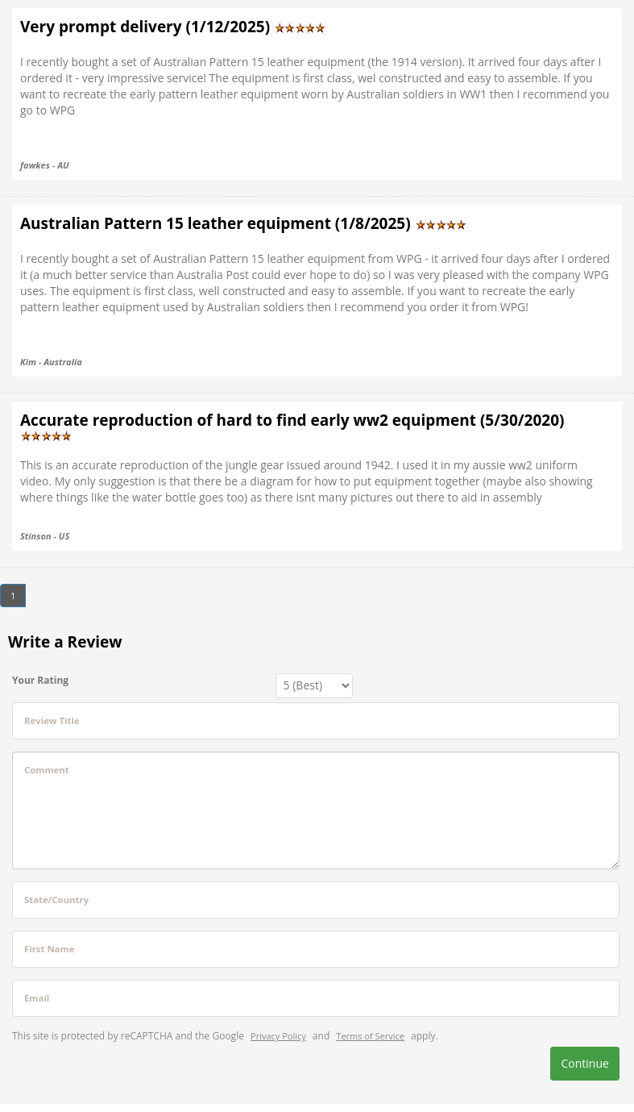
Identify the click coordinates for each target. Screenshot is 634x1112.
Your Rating (40, 680)
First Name (49, 949)
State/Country (56, 899)
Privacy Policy (278, 1036)
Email (36, 998)
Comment (46, 770)
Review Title (52, 720)
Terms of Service (370, 1036)
